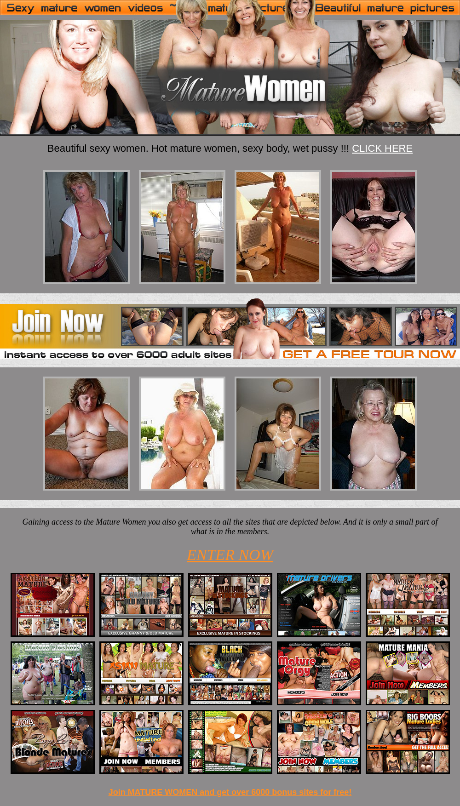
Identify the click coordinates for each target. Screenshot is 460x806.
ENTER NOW (230, 554)
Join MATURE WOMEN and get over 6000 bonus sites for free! (230, 792)
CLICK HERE (382, 148)
